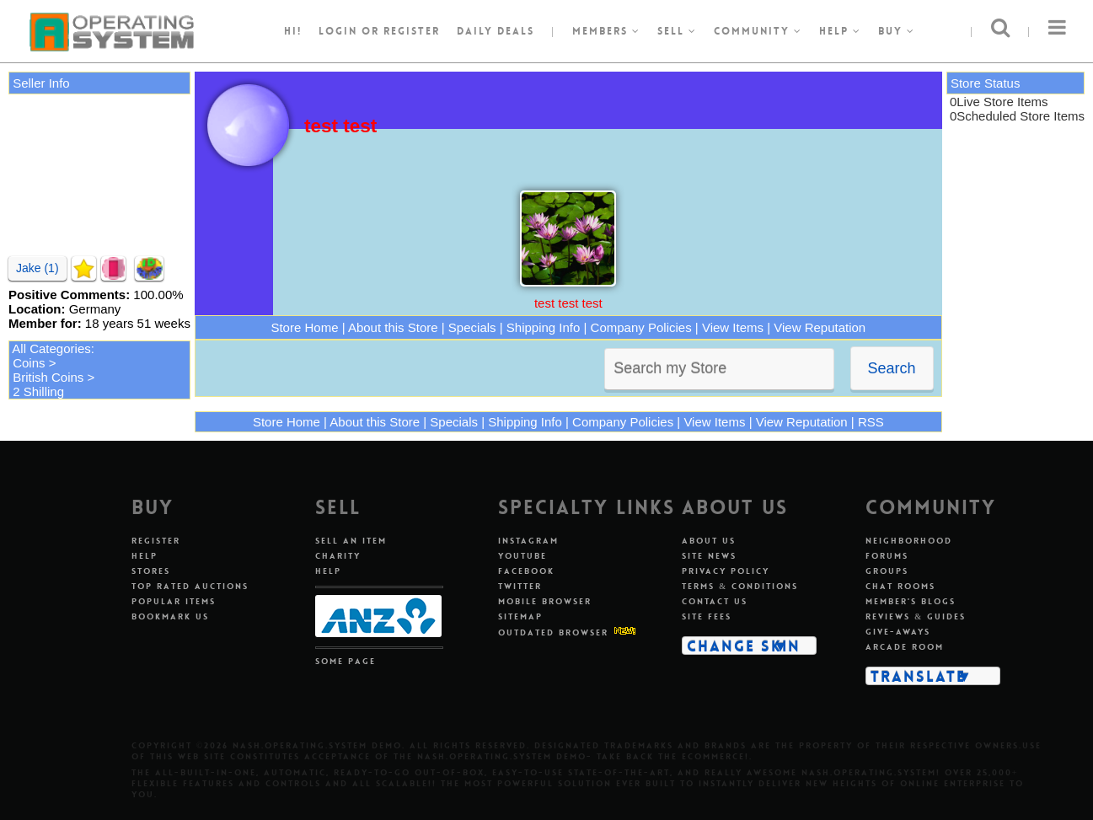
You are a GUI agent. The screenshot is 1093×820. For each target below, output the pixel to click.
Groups (886, 570)
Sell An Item (351, 540)
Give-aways (897, 631)
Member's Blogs (910, 601)
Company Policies (641, 327)
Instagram (528, 540)
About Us (709, 540)
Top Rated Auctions (190, 586)
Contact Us (714, 601)
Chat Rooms (900, 586)
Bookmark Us (170, 616)
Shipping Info (543, 327)
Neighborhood (908, 540)
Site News (709, 555)
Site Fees (706, 616)
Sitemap (520, 616)
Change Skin (744, 645)
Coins (29, 363)
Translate (918, 676)
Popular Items (173, 601)
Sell (677, 31)
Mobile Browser (545, 601)
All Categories (51, 348)
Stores (150, 570)
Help (840, 31)
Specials (472, 327)
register (411, 31)
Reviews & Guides (915, 616)
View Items (732, 327)
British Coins (48, 377)
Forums (886, 555)
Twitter (520, 586)
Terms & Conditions (740, 586)
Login (338, 31)
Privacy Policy (725, 570)
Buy (896, 31)
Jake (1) (37, 268)
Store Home (304, 327)
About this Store (393, 327)
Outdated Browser (553, 632)
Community (758, 31)
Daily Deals (495, 31)
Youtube (522, 555)
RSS (871, 422)
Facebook (526, 570)
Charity (338, 555)
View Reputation (819, 327)
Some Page (345, 661)
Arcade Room (904, 646)
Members (606, 31)
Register (155, 540)
